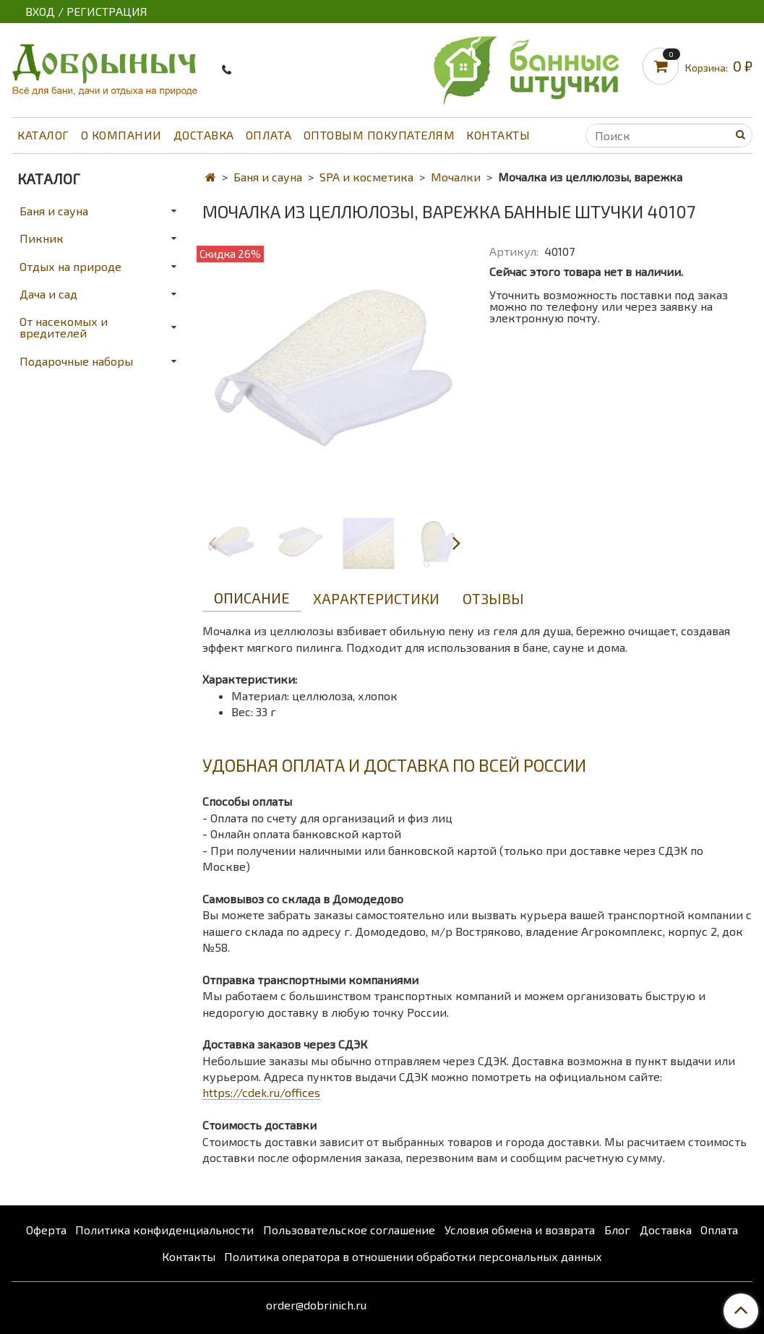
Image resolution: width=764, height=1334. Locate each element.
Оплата (269, 135)
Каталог (43, 135)
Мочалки (456, 177)
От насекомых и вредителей (64, 327)
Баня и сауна (267, 177)
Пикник (42, 238)
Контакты (498, 135)
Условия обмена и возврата (520, 1229)
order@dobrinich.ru (316, 1305)
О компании (121, 135)
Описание (252, 597)
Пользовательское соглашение (349, 1229)
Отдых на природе (70, 266)
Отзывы (493, 598)
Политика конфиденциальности (164, 1229)
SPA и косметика (366, 177)
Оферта (46, 1229)
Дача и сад (48, 294)
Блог (617, 1229)
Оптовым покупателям (379, 135)
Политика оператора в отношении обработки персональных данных (413, 1256)
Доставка (203, 135)
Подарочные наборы (76, 361)
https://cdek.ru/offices (261, 1092)
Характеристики (376, 598)
